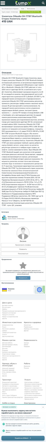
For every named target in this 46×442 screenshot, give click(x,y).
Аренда (26, 343)
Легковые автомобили (9, 390)
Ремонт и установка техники (33, 390)
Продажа (27, 346)
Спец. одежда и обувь (9, 372)
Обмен (26, 344)
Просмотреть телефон (23, 245)
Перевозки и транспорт (32, 386)
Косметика (27, 325)
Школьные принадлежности (11, 356)
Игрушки (5, 350)
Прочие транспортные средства (12, 397)
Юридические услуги (31, 397)
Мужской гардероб (8, 370)
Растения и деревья (8, 329)
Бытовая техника (7, 305)
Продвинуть (23, 278)
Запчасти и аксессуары (9, 386)
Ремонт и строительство (10, 316)
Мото (3, 391)
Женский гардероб (8, 368)
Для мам (5, 348)
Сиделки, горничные (31, 391)
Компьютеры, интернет (31, 382)
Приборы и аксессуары (31, 329)
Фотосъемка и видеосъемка (33, 395)
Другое (4, 318)
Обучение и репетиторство (33, 384)
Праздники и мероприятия (33, 388)
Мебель (4, 309)
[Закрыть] (43, 407)
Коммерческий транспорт (10, 388)
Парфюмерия (28, 327)
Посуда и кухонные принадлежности (14, 311)
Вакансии (27, 366)
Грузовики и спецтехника (10, 384)
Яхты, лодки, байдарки (9, 395)
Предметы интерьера (9, 313)
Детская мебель (7, 343)
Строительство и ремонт (32, 393)
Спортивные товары (8, 354)
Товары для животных (9, 332)
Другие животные (8, 336)
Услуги (4, 334)
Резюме (26, 368)
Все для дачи (6, 307)
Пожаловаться (23, 254)
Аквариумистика (7, 325)
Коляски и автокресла (9, 352)
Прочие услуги (29, 399)
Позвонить (23, 249)
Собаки (4, 330)
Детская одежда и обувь (10, 344)
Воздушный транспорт (9, 382)
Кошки (4, 327)
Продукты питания (8, 314)
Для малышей (6, 346)
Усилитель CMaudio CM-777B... (30, 12)
